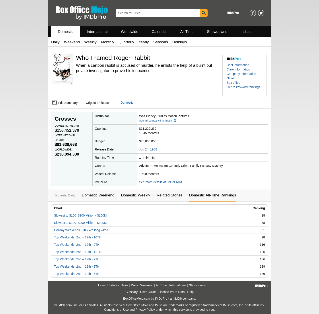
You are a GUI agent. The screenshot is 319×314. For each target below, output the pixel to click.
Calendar (159, 32)
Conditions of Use (116, 309)
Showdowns (217, 32)
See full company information (158, 120)
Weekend (72, 42)
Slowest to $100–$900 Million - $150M (80, 215)
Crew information (238, 69)
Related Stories (169, 195)
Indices (247, 32)
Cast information (238, 65)
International (97, 32)
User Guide (148, 292)
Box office (233, 82)
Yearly (143, 42)
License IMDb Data (171, 292)
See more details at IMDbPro (160, 182)
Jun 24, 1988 (148, 149)
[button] (245, 89)
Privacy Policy (145, 309)
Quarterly (126, 42)
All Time (187, 32)
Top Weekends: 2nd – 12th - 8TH (76, 266)
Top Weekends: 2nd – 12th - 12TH (77, 252)
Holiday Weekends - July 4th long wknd (81, 230)
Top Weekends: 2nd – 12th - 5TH (76, 274)
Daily (55, 42)
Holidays (179, 42)
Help (190, 292)
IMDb (178, 298)
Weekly (90, 42)
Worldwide (129, 32)
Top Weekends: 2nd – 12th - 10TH (77, 237)
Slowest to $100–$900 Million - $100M (80, 223)
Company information (241, 74)
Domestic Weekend (98, 195)
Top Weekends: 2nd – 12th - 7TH (76, 259)
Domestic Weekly (135, 195)
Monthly (107, 42)
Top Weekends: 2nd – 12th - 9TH (76, 244)
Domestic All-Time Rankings (212, 195)
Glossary (131, 292)
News (230, 78)
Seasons (160, 42)
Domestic (66, 32)
